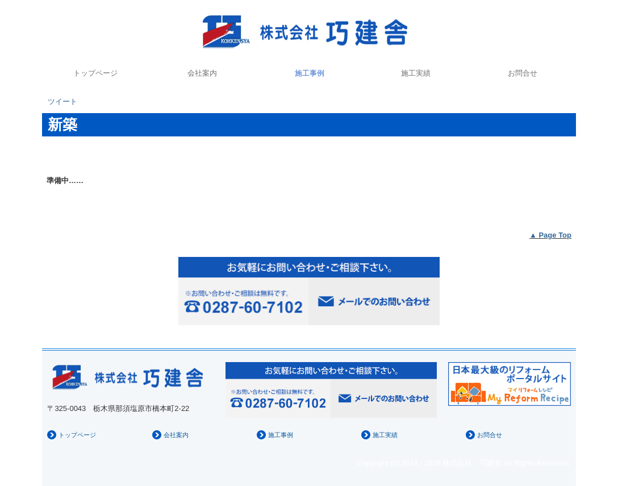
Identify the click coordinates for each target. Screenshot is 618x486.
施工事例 (309, 73)
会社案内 (202, 73)
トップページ (95, 73)
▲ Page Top (550, 235)
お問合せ (522, 73)
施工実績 (416, 73)
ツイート (62, 101)
